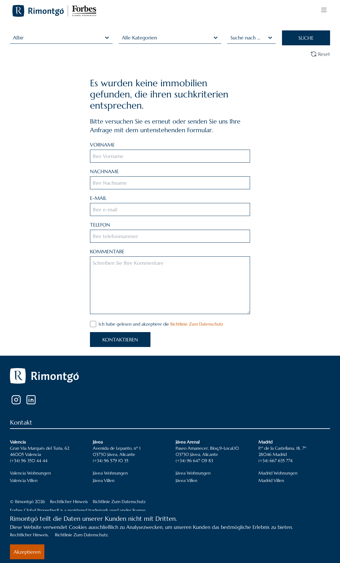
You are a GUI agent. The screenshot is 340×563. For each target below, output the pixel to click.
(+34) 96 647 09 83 (194, 460)
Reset (320, 54)
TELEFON (100, 225)
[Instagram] (16, 400)
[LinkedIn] (31, 400)
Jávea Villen (103, 480)
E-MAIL (98, 198)
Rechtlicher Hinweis (69, 501)
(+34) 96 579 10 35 (110, 460)
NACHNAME (104, 171)
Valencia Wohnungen (30, 473)
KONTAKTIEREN (120, 339)
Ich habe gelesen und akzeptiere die (161, 324)
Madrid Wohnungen (278, 473)
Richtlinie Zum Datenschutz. (82, 535)
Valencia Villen (24, 480)
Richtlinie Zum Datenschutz (196, 324)
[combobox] (14, 37)
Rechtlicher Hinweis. (29, 535)
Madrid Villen (271, 480)
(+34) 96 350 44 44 (28, 460)
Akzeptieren (27, 552)
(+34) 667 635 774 (275, 460)
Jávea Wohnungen (110, 473)
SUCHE (306, 38)
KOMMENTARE (107, 251)
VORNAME (102, 145)
